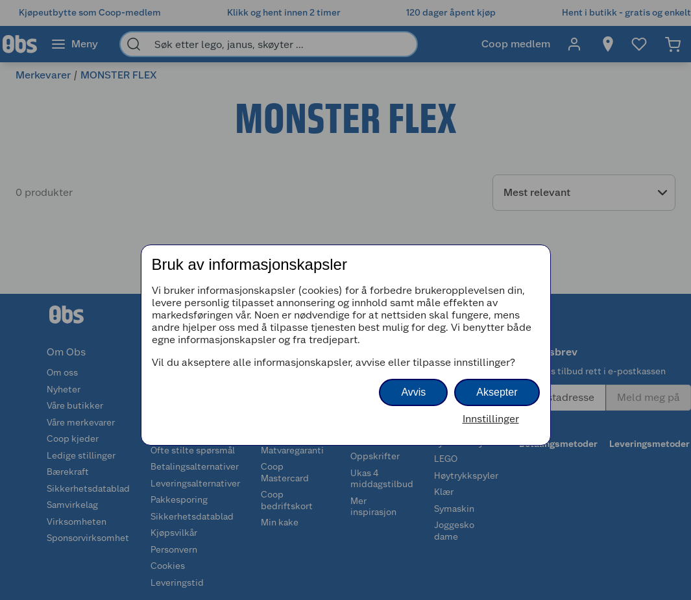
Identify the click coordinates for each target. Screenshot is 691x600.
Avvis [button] (413, 392)
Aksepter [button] (496, 392)
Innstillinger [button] (491, 419)
